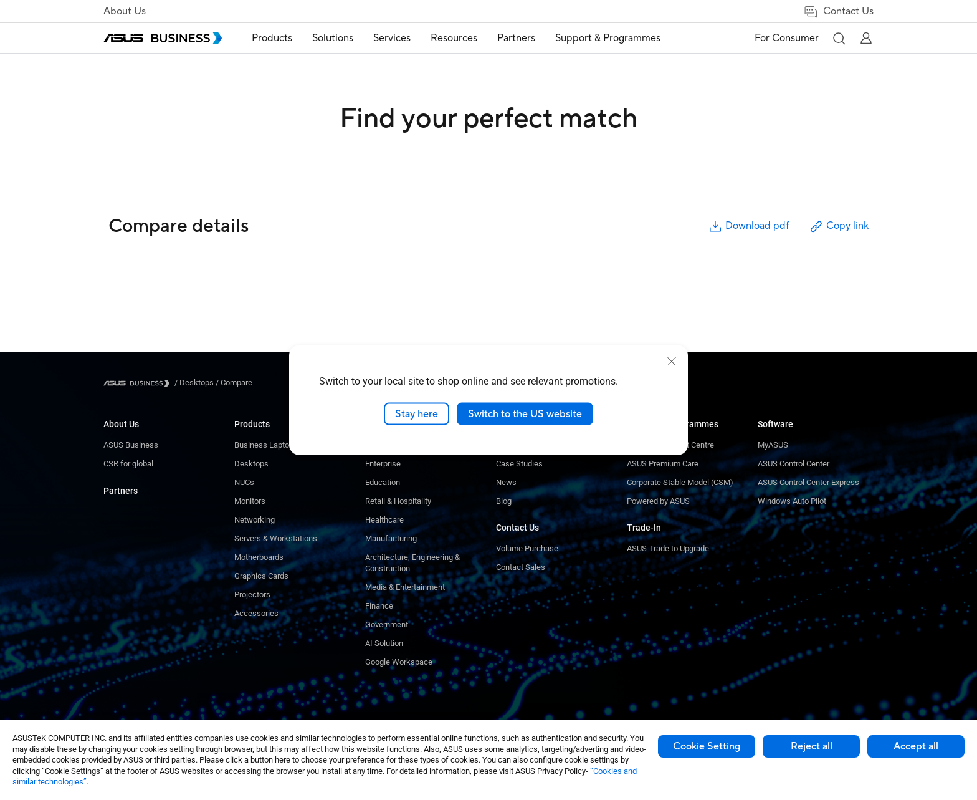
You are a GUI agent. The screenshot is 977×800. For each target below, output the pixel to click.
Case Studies (519, 463)
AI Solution (384, 643)
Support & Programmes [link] (607, 38)
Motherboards (259, 557)
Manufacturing (391, 538)
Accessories (256, 613)
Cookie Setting (706, 746)
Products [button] (272, 38)
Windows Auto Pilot (792, 501)
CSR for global (128, 463)
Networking (254, 519)
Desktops (251, 463)
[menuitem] (272, 38)
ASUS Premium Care (662, 463)
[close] (672, 361)
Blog (504, 501)
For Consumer (787, 38)
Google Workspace (398, 662)
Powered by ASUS (658, 501)
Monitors (249, 501)
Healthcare (384, 519)
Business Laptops (266, 445)
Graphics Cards (261, 576)
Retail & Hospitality (398, 501)
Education (382, 482)
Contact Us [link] (838, 11)
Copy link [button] (839, 226)
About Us (124, 11)
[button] (838, 38)
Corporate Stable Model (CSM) (680, 482)
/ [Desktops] (194, 382)
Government (386, 624)
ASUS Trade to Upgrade (668, 548)
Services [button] (392, 38)
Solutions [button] (332, 38)
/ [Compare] (233, 382)
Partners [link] (516, 38)
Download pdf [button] (748, 226)
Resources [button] (454, 38)
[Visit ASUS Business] (138, 383)
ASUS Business (130, 445)
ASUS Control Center (793, 463)
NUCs (244, 482)
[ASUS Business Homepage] (162, 38)
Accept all (916, 746)
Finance (379, 605)
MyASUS (773, 445)
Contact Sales (520, 567)
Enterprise (383, 463)
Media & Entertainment (405, 587)
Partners (120, 491)
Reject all (811, 746)
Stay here (416, 413)
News (506, 482)
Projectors (252, 594)
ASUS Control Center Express (808, 482)
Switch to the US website (525, 413)
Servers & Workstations (275, 538)
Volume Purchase (527, 548)
